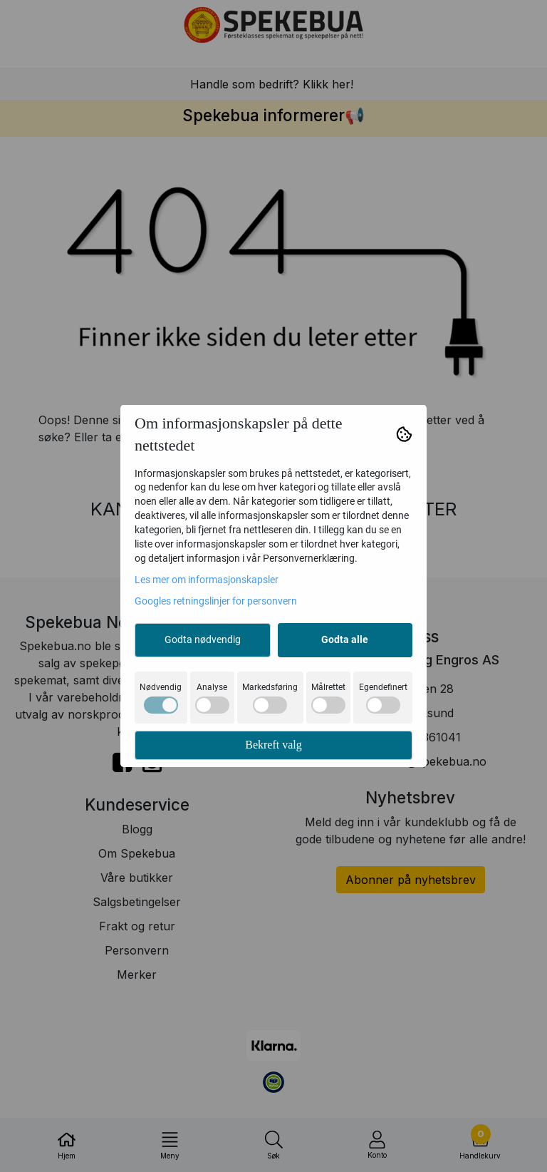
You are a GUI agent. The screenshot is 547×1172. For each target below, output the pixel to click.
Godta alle (344, 639)
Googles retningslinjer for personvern (216, 601)
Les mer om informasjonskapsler (206, 579)
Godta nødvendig (203, 639)
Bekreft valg (273, 745)
